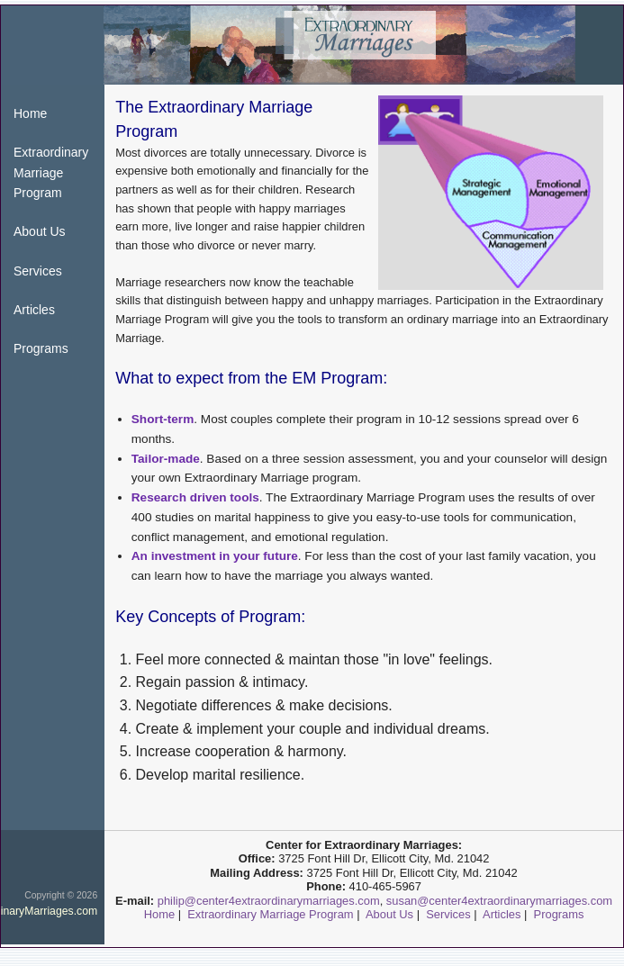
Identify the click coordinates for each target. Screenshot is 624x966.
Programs (41, 348)
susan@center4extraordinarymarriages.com (499, 900)
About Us (40, 231)
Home (30, 113)
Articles (34, 309)
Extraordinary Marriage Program (51, 172)
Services (38, 271)
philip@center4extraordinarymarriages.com (269, 900)
